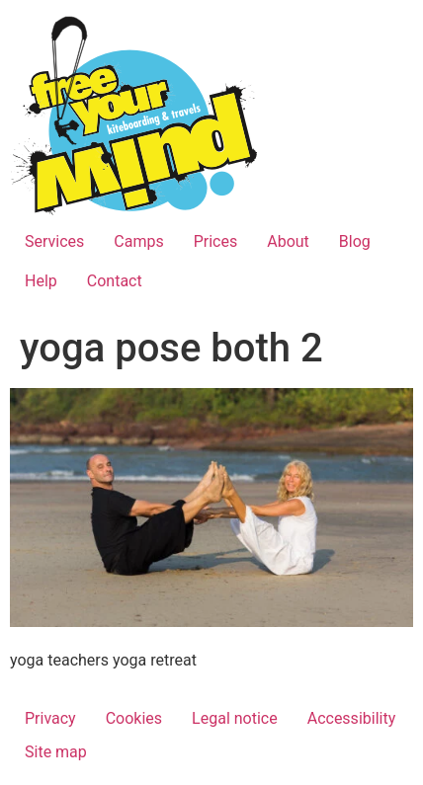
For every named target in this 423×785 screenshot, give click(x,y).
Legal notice (235, 718)
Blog (355, 241)
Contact (114, 281)
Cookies (134, 718)
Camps (138, 241)
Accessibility (351, 718)
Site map (56, 752)
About (288, 241)
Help (41, 281)
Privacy (50, 718)
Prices (216, 241)
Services (54, 241)
